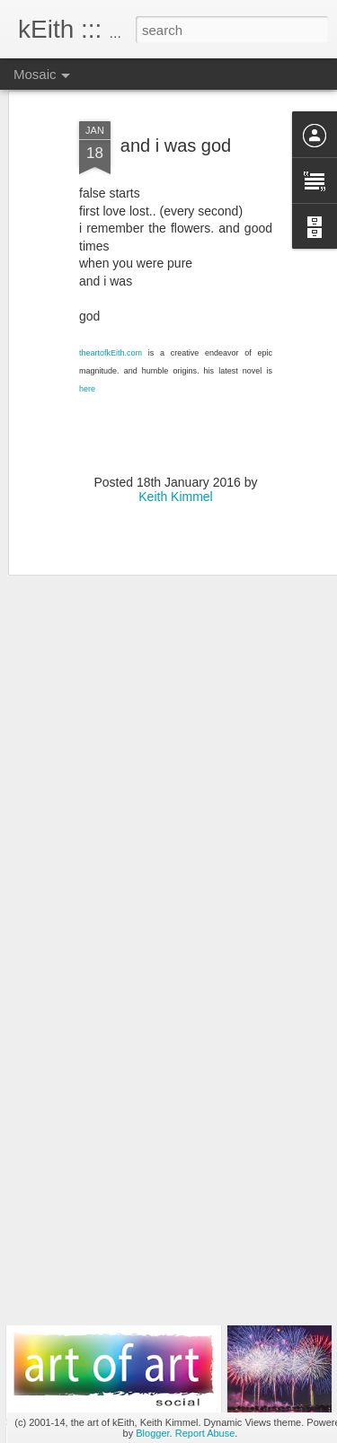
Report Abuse (205, 1433)
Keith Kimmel (175, 461)
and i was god (175, 110)
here (87, 352)
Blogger (152, 1433)
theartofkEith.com (110, 317)
